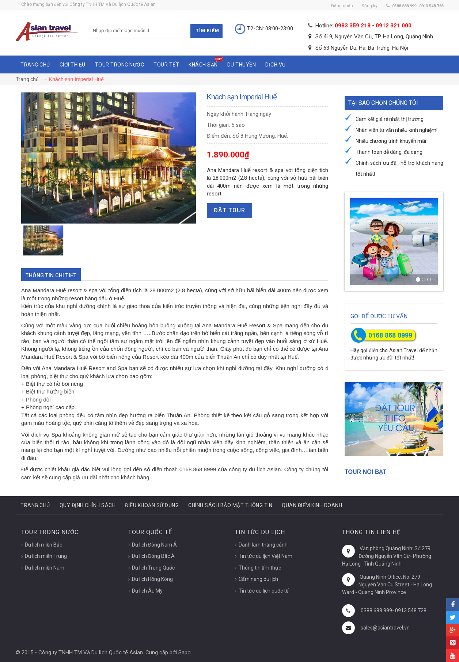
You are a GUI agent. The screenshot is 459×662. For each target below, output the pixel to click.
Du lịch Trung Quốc (153, 568)
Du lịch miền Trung (46, 556)
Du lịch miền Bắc (43, 545)
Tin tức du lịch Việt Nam (265, 556)
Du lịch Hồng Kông (152, 579)
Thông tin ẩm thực (260, 568)
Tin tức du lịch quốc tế (263, 591)
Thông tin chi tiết (51, 275)
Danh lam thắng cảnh (263, 545)
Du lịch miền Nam (44, 568)
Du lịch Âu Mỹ (147, 591)
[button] (352, 241)
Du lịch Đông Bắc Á (153, 556)
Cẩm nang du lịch (258, 579)
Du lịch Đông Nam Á (154, 545)
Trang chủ (27, 79)
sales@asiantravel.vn (385, 628)
